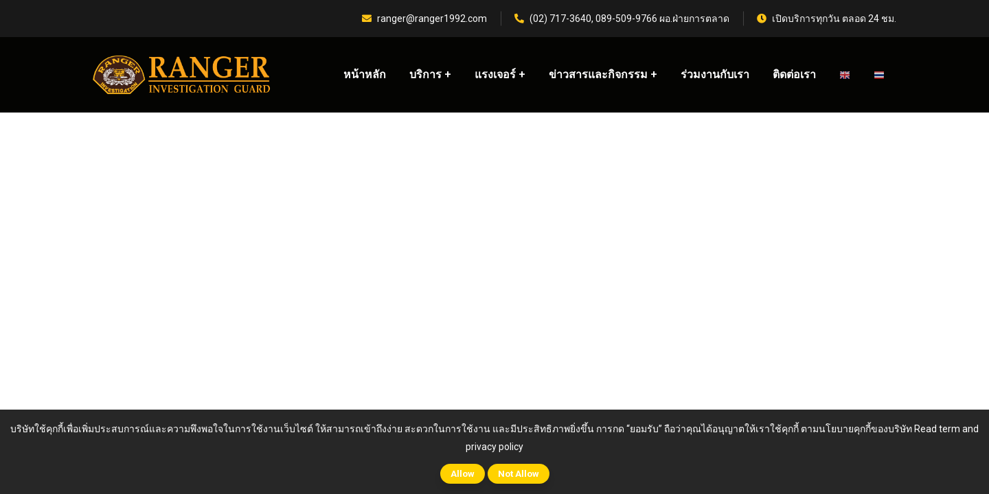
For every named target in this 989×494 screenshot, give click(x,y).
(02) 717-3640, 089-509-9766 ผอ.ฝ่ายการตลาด (621, 18)
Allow (463, 474)
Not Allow (518, 474)
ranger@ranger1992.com (424, 18)
